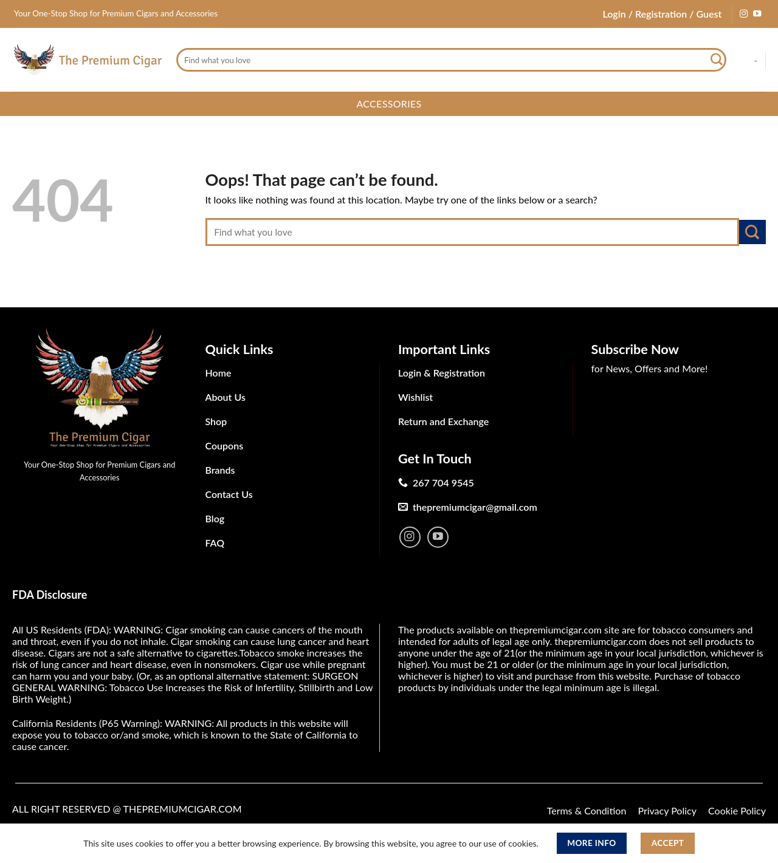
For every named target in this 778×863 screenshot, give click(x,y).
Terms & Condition (587, 810)
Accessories (388, 103)
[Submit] (716, 60)
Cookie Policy (737, 810)
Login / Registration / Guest (661, 13)
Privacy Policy (667, 810)
